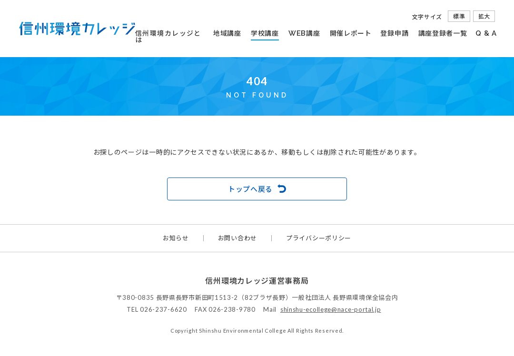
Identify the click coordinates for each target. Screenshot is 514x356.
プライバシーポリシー (318, 238)
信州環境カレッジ (77, 28)
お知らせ (176, 238)
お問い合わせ (237, 238)
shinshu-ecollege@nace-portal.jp (330, 309)
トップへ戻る (250, 189)
